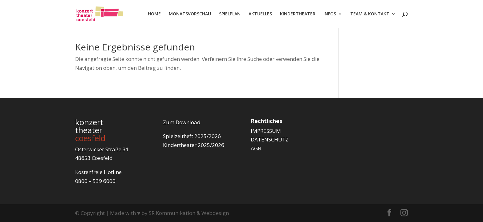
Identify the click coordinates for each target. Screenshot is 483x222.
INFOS (329, 14)
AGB (256, 148)
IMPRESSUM (266, 130)
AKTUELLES (260, 14)
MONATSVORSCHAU (190, 14)
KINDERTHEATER (297, 14)
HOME (154, 14)
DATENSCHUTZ (270, 139)
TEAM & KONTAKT (369, 14)
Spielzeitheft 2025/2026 (192, 136)
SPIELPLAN (230, 14)
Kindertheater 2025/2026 (193, 145)
